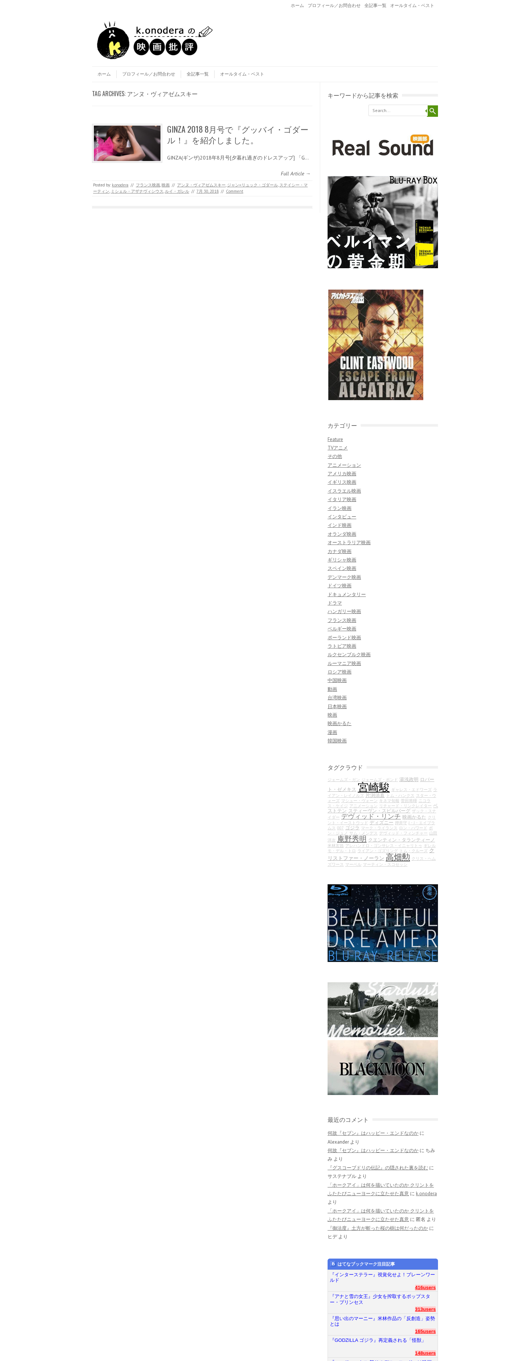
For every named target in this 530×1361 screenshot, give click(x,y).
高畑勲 (398, 857)
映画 (166, 185)
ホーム (297, 5)
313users (425, 1309)
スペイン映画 (342, 568)
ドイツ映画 (339, 585)
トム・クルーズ (413, 850)
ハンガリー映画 (344, 611)
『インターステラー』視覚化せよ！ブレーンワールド (382, 1277)
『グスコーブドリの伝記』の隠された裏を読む (378, 1168)
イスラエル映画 (344, 491)
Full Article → (296, 173)
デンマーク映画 (344, 577)
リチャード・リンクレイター (405, 805)
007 (340, 827)
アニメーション (344, 465)
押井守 (401, 822)
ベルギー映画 (342, 629)
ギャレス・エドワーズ (411, 789)
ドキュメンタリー (347, 594)
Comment (234, 191)
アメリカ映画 (342, 473)
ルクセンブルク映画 (349, 654)
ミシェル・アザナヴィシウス (137, 191)
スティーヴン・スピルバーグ (379, 811)
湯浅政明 (408, 779)
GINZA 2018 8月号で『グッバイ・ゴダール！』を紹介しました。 (237, 134)
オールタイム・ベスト (412, 5)
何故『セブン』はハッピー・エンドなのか (373, 1133)
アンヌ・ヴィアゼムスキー (201, 185)
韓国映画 (337, 741)
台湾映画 (337, 698)
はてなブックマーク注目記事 (363, 1264)
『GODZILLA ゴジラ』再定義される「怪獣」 (378, 1340)
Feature (335, 439)
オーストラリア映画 (349, 542)
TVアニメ (338, 448)
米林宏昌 (336, 845)
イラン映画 (339, 508)
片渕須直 (375, 795)
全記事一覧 (375, 5)
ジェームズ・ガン (344, 779)
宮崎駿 (374, 787)
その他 (335, 456)
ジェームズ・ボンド (379, 779)
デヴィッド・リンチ (371, 816)
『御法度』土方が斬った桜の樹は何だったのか (378, 1228)
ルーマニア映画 (344, 663)
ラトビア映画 (342, 646)
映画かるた (339, 723)
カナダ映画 (339, 551)
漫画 (332, 732)
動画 (332, 689)
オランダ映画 (342, 534)
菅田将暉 (409, 800)
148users (425, 1353)
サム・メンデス (363, 833)
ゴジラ (352, 827)
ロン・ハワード (413, 827)
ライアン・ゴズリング (377, 850)
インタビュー (342, 517)
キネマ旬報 (389, 800)
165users (425, 1331)
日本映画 (337, 706)
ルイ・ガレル (177, 191)
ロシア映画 (339, 672)
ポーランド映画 (344, 637)
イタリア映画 (342, 499)
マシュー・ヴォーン (359, 800)
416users (425, 1287)
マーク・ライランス (379, 827)
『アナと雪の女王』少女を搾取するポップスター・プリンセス (380, 1299)
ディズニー (381, 822)
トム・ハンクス (400, 795)
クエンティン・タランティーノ (401, 840)
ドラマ (335, 603)
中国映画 (337, 680)
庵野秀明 (352, 839)
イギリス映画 (342, 482)
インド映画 (339, 525)
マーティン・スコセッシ (385, 864)
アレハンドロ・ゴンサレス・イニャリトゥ (383, 845)
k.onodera (120, 185)
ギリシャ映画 (342, 560)
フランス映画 (148, 185)
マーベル (353, 864)
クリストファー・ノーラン (381, 854)
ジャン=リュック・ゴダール (252, 185)
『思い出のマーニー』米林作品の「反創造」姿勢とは (382, 1321)
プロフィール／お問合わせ (334, 5)
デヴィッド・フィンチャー (403, 833)
